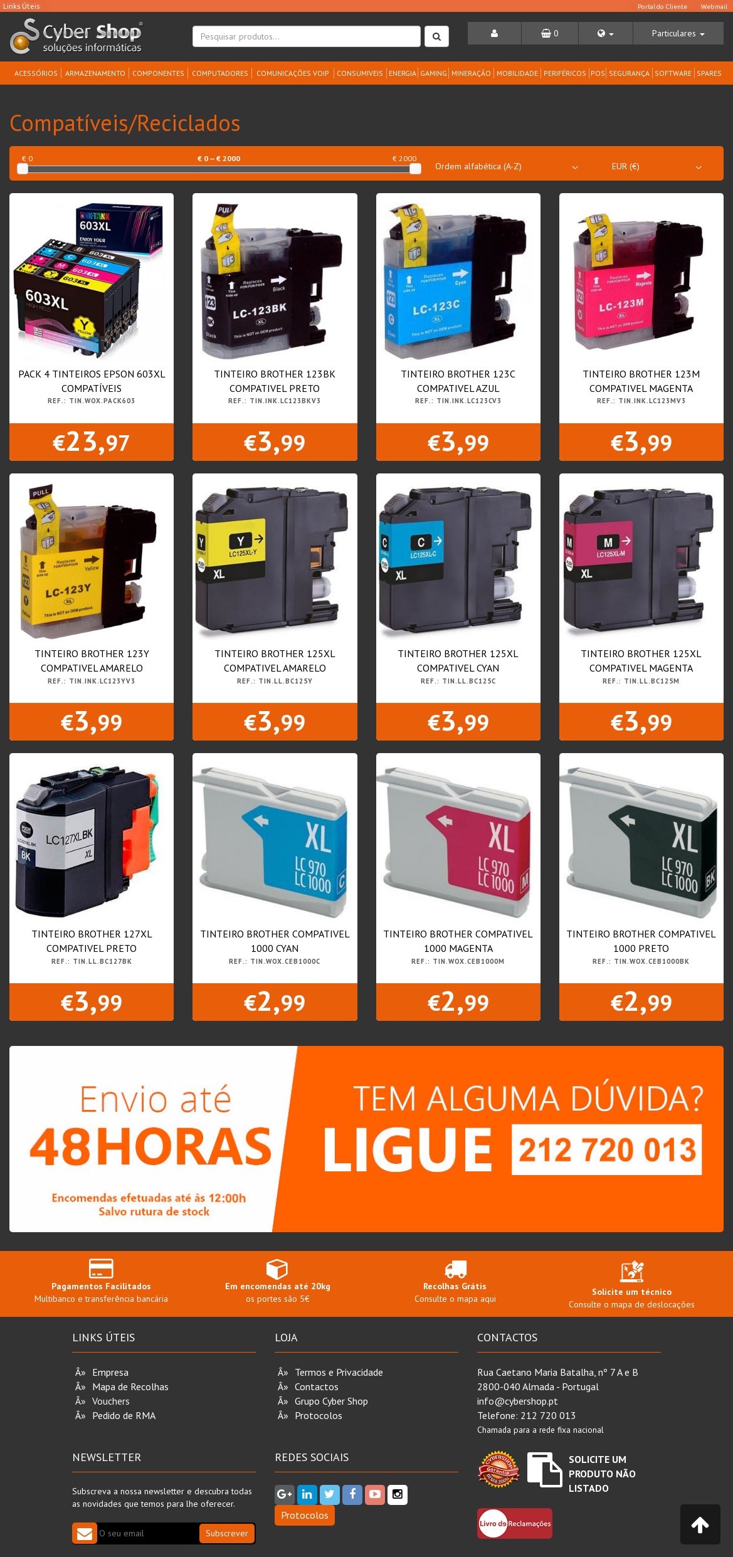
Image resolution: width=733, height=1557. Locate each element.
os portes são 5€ (278, 1280)
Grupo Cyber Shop (331, 1401)
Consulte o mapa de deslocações (632, 1287)
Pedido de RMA (124, 1415)
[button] (606, 33)
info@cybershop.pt (517, 1401)
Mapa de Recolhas (130, 1386)
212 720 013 (548, 1415)
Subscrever (227, 1533)
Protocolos (318, 1415)
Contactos (317, 1386)
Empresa (110, 1372)
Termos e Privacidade (339, 1372)
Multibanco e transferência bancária (101, 1280)
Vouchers (111, 1401)
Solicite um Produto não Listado (602, 1473)
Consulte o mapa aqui (455, 1280)
